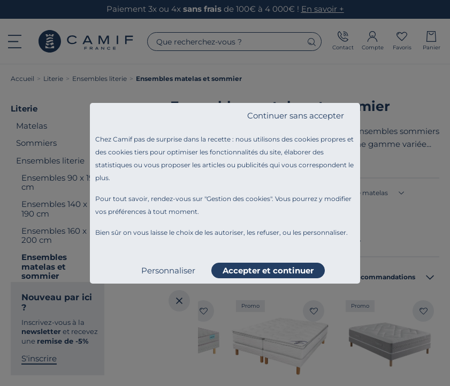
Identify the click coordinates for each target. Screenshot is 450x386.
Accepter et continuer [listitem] (268, 270)
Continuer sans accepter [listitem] (295, 115)
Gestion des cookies (238, 199)
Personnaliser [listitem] (168, 270)
